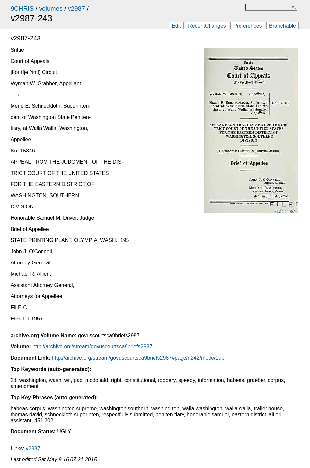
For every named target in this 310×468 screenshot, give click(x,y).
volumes (50, 8)
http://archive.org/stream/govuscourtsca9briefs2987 (92, 346)
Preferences (247, 26)
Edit (176, 26)
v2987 (76, 8)
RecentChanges (207, 26)
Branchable (282, 26)
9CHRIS (22, 8)
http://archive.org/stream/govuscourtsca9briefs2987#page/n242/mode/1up (138, 358)
